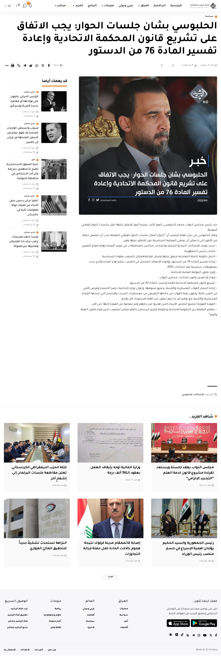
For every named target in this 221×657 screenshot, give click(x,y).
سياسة (208, 17)
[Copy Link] (18, 66)
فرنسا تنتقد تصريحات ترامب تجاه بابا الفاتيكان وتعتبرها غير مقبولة (23, 239)
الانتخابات (199, 395)
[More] (6, 66)
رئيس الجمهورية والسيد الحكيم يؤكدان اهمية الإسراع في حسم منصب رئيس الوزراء (187, 549)
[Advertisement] (148, 352)
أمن (33, 157)
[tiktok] (181, 637)
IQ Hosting (211, 651)
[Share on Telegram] (24, 66)
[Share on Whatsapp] (37, 66)
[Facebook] (216, 637)
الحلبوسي (187, 395)
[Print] (12, 66)
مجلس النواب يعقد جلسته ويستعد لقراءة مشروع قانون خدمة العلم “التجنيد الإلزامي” (188, 473)
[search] (25, 6)
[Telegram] (192, 637)
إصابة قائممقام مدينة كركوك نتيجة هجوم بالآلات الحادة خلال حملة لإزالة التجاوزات (113, 549)
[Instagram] (198, 637)
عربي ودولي (29, 90)
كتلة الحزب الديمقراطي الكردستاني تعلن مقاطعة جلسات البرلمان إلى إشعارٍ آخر (37, 473)
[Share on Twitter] (43, 66)
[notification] (30, 5)
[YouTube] (204, 637)
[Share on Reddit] (31, 66)
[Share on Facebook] (49, 66)
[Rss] (186, 637)
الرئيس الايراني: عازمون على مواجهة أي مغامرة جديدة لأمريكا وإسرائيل (24, 99)
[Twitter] (210, 637)
